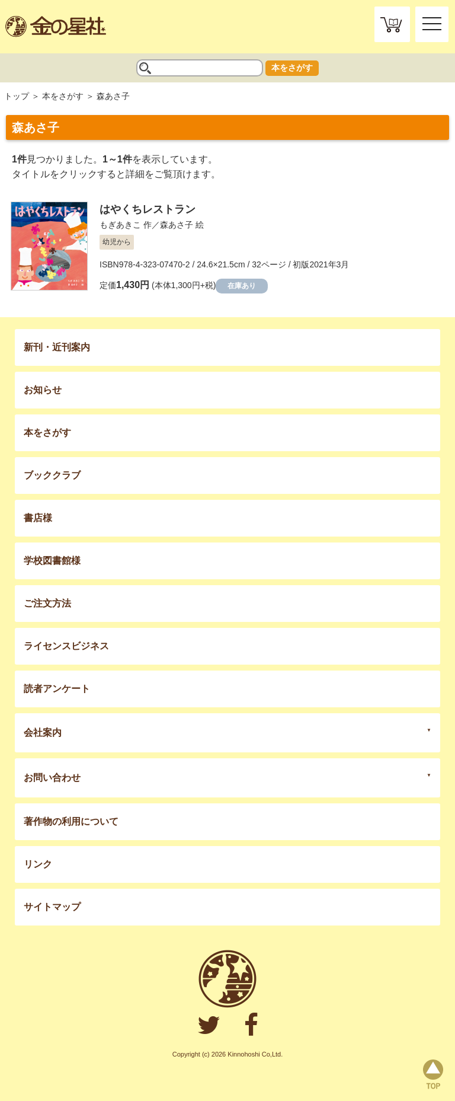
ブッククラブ (52, 475)
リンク (38, 864)
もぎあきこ (120, 224)
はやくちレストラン (148, 209)
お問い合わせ (52, 778)
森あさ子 (176, 224)
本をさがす (292, 67)
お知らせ (43, 390)
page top (433, 1074)
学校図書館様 (52, 561)
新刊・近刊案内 (57, 347)
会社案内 (43, 732)
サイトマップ (52, 907)
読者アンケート (57, 689)
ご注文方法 (47, 603)
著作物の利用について (71, 821)
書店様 (38, 518)
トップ (16, 96)
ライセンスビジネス (66, 646)
